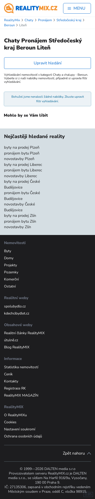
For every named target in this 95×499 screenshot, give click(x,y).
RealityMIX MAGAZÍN (21, 395)
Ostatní (10, 286)
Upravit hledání (48, 63)
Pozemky (11, 272)
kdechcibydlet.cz (16, 313)
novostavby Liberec (20, 175)
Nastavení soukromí (19, 429)
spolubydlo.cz (15, 306)
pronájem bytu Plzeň (22, 153)
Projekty (10, 265)
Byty (7, 251)
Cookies (10, 422)
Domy (8, 258)
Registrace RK (15, 388)
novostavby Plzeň (19, 158)
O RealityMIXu (15, 415)
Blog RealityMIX (16, 347)
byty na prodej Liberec (23, 164)
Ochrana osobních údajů (23, 436)
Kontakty (11, 381)
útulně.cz (11, 340)
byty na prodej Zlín (20, 215)
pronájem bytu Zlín (20, 221)
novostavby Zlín (17, 226)
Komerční (11, 279)
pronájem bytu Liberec (23, 170)
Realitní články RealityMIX (24, 333)
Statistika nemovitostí (21, 367)
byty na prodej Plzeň (22, 147)
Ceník (8, 374)
